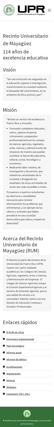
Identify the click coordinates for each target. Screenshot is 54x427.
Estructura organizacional (20, 339)
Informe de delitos (16, 359)
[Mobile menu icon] (49, 10)
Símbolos (11, 387)
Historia (10, 380)
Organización (13, 373)
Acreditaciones (14, 367)
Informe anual (13, 352)
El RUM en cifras (15, 332)
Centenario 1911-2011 (18, 394)
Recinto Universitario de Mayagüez (24, 420)
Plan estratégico (15, 346)
